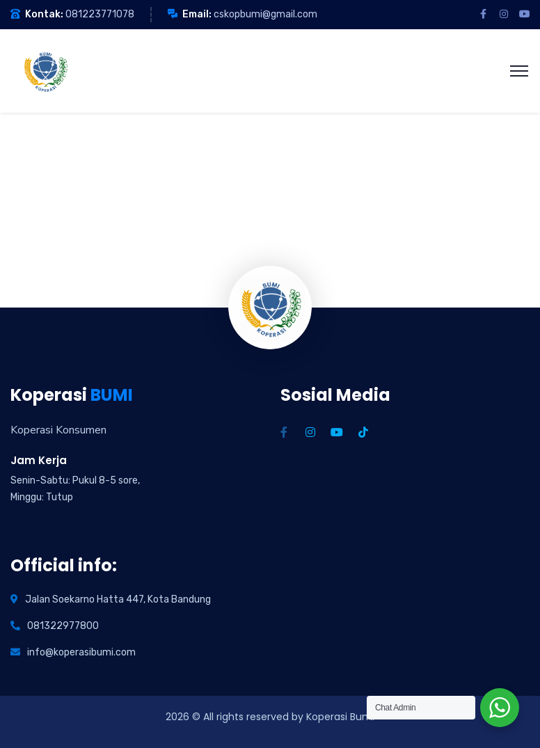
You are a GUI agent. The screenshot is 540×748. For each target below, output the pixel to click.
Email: (197, 14)
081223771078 (99, 14)
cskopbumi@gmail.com (265, 14)
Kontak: (44, 14)
